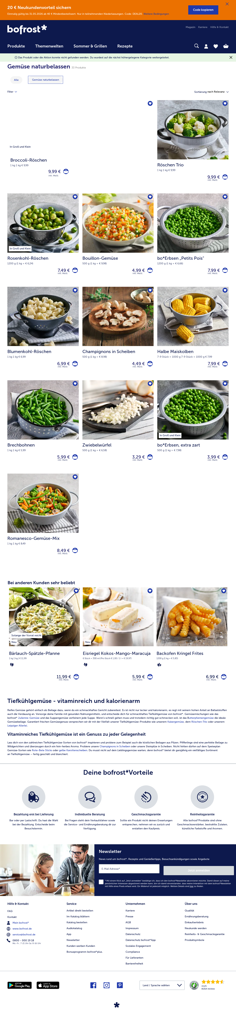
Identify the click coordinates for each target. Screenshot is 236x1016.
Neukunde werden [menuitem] (195, 935)
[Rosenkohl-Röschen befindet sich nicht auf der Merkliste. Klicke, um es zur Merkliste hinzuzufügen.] (75, 199)
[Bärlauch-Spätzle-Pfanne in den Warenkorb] (75, 685)
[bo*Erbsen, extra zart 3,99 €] (193, 432)
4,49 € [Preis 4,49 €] (136, 368)
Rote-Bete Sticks (42, 760)
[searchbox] (145, 46)
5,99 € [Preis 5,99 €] (61, 462)
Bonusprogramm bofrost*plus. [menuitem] (85, 959)
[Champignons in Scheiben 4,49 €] (118, 337)
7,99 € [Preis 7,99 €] (212, 272)
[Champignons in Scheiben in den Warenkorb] (149, 367)
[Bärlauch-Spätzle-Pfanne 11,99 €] (44, 649)
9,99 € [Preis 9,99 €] (52, 172)
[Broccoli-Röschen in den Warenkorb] (65, 172)
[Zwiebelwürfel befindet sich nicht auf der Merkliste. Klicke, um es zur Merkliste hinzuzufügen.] (150, 389)
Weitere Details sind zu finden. (187, 894)
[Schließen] (227, 4)
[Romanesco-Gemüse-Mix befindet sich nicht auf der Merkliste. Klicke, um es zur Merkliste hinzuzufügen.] (75, 484)
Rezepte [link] (125, 46)
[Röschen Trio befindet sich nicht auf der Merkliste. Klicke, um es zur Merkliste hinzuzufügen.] (225, 104)
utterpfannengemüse (201, 727)
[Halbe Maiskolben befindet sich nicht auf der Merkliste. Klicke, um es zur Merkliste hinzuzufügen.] (225, 294)
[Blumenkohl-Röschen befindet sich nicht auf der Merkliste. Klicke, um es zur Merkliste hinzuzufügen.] (75, 294)
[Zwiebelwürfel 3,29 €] (118, 432)
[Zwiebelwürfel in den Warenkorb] (149, 462)
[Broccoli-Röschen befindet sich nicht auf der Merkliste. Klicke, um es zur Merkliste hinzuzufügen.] (150, 104)
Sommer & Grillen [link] (90, 46)
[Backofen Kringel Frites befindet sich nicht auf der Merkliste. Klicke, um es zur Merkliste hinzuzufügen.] (223, 600)
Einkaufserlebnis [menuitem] (194, 929)
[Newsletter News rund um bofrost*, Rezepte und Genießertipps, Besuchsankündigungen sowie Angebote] (165, 879)
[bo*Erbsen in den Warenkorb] (224, 462)
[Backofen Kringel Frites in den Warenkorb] (222, 685)
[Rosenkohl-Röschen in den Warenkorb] (74, 272)
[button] (203, 10)
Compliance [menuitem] (133, 959)
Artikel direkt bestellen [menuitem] (80, 917)
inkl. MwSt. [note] (64, 690)
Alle (16, 80)
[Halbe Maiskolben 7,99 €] (193, 337)
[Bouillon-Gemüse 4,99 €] (118, 242)
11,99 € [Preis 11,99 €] (62, 685)
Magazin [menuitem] (190, 27)
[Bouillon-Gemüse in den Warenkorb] (149, 272)
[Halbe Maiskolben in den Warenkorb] (224, 367)
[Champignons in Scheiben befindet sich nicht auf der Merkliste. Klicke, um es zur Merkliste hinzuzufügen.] (150, 294)
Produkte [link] (16, 46)
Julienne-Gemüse (28, 727)
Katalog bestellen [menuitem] (77, 929)
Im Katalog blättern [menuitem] (78, 923)
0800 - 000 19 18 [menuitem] (20, 947)
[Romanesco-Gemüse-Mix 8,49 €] (43, 527)
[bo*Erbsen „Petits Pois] (224, 272)
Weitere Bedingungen (156, 13)
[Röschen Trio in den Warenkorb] (224, 177)
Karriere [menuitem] (202, 27)
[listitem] (26, 643)
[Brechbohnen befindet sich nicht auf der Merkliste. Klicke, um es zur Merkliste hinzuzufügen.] (75, 389)
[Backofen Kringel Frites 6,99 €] (192, 649)
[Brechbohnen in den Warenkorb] (74, 462)
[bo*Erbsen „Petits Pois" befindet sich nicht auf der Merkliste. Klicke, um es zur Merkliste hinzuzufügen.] (225, 199)
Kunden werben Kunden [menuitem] (81, 953)
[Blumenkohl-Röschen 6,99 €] (43, 337)
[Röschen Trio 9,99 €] (193, 147)
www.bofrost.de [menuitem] (19, 935)
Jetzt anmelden (218, 878)
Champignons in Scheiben (115, 756)
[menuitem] (16, 48)
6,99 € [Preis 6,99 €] (61, 368)
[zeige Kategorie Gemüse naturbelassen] (45, 80)
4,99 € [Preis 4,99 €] (136, 272)
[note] (44, 667)
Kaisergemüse (175, 731)
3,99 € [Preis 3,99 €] (211, 462)
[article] (118, 737)
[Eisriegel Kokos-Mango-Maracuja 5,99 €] (118, 649)
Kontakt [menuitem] (12, 923)
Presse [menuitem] (129, 923)
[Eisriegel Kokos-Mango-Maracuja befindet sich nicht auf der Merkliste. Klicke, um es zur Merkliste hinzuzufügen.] (150, 600)
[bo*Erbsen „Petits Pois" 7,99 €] (193, 242)
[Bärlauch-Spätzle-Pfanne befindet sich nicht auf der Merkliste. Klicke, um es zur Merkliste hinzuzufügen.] (76, 600)
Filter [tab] (14, 92)
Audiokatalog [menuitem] (74, 935)
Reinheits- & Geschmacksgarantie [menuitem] (205, 941)
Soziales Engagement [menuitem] (138, 953)
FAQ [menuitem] (10, 917)
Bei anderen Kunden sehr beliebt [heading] (41, 591)
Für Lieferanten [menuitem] (134, 964)
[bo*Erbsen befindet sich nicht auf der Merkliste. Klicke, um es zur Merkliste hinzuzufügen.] (225, 389)
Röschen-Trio (199, 731)
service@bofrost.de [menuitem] (21, 941)
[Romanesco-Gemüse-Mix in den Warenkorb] (74, 558)
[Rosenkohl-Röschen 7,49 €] (43, 242)
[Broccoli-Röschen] (80, 147)
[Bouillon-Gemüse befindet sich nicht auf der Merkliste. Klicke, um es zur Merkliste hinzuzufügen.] (150, 199)
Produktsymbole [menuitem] (194, 947)
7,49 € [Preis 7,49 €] (62, 272)
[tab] (206, 46)
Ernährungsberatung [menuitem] (196, 923)
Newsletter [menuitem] (73, 947)
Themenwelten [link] (49, 46)
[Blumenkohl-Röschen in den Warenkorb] (74, 367)
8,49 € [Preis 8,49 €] (61, 557)
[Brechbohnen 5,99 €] (43, 432)
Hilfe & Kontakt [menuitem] (219, 27)
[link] (40, 29)
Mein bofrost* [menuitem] (18, 929)
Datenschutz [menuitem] (133, 941)
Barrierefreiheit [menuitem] (134, 970)
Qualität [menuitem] (189, 917)
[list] (118, 818)
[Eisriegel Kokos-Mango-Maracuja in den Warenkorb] (149, 685)
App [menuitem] (69, 941)
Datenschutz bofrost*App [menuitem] (141, 947)
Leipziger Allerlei (17, 735)
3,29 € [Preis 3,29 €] (136, 462)
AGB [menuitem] (128, 929)
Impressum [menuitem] (132, 935)
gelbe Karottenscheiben (73, 760)
